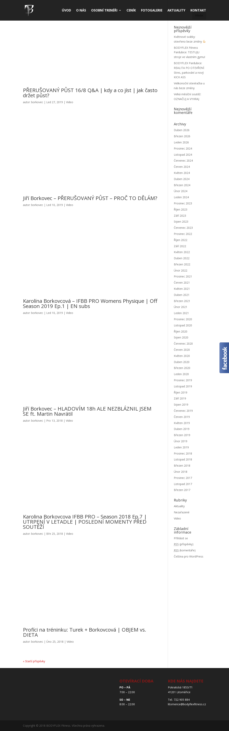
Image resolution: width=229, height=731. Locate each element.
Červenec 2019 (183, 411)
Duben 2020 (181, 362)
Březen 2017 (182, 490)
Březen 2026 (182, 136)
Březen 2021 (182, 301)
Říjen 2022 (180, 240)
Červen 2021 (182, 282)
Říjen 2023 (180, 209)
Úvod (66, 10)
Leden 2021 (181, 313)
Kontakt (198, 10)
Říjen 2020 (180, 331)
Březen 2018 (182, 465)
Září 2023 (180, 215)
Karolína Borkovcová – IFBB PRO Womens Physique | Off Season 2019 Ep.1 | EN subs (90, 303)
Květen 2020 (182, 356)
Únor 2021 (180, 307)
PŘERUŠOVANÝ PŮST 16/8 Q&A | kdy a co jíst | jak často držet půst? (90, 93)
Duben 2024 (181, 179)
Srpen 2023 (181, 221)
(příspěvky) (183, 544)
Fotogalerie (151, 10)
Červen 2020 (182, 350)
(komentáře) (185, 550)
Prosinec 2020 (183, 319)
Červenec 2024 (183, 160)
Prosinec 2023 (183, 203)
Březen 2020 (182, 368)
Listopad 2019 (183, 386)
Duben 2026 (181, 130)
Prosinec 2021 (183, 276)
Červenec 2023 (183, 228)
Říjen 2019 (180, 392)
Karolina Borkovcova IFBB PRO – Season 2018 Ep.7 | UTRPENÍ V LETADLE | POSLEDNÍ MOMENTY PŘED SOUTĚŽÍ (85, 521)
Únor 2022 (180, 270)
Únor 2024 (180, 191)
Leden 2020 (181, 374)
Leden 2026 (181, 142)
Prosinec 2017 (183, 478)
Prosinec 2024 (183, 148)
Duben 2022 (181, 258)
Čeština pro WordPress (188, 556)
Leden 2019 (181, 447)
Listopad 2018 (183, 459)
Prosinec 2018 (183, 453)
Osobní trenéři (104, 10)
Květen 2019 (182, 423)
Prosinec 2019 (183, 380)
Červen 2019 (182, 417)
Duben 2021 (181, 295)
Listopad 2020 (183, 325)
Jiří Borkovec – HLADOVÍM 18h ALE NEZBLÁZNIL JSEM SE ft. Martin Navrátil (87, 411)
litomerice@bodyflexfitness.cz (187, 704)
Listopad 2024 (183, 154)
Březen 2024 (182, 185)
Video (69, 102)
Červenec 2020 (183, 343)
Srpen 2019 (181, 404)
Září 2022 (180, 246)
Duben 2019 (181, 429)
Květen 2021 (182, 289)
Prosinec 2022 (183, 234)
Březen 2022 (182, 264)
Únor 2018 (180, 472)
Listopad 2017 (183, 484)
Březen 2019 (182, 435)
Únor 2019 (180, 441)
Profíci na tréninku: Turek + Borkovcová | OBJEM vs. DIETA (84, 632)
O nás (81, 10)
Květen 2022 (182, 252)
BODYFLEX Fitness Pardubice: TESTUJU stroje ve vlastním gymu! (189, 52)
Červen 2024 (182, 167)
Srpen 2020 (181, 337)
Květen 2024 (182, 173)
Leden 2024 (181, 197)
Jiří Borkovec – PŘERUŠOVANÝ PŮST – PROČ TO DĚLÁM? (90, 198)
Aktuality (176, 10)
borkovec (37, 102)
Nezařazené (181, 512)
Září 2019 (180, 398)
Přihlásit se (181, 538)
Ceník (131, 10)
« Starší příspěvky (34, 661)
